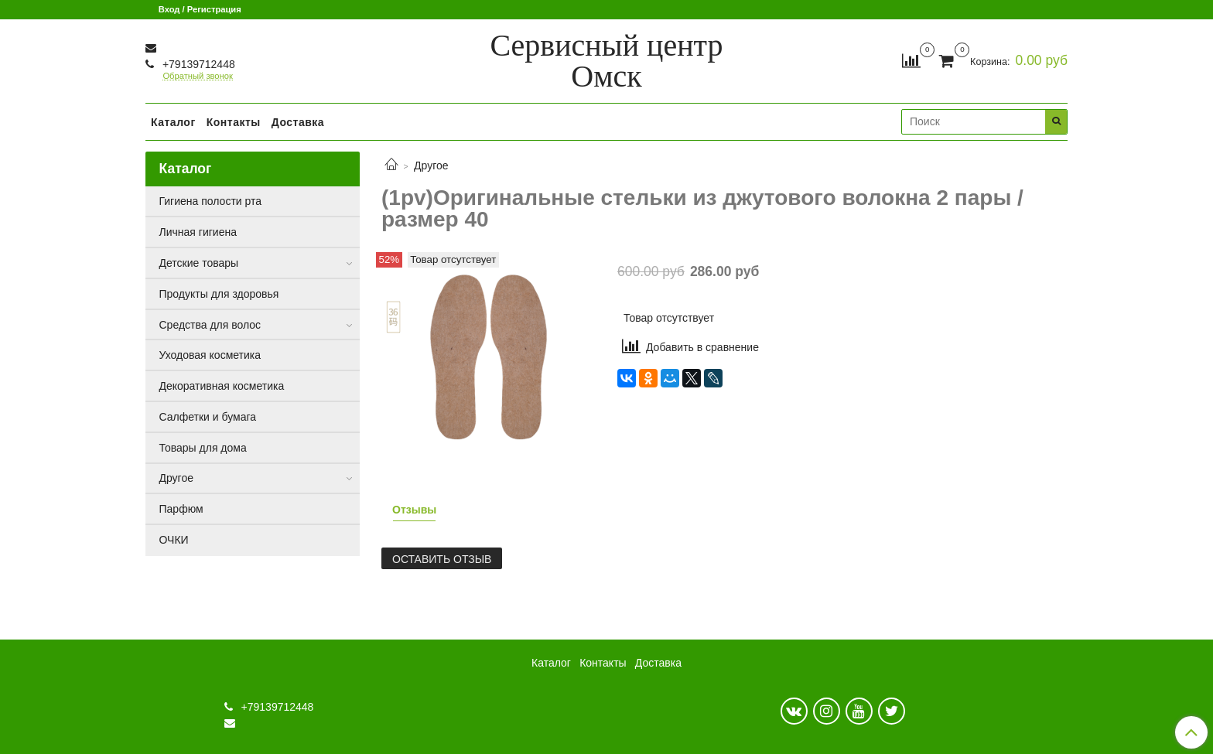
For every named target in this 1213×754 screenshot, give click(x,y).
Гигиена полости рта (210, 201)
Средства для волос (210, 325)
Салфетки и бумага (208, 417)
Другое (431, 165)
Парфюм (181, 509)
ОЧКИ (174, 540)
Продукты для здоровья (219, 294)
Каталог (173, 122)
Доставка (298, 122)
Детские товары (199, 263)
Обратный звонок (197, 76)
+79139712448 (197, 64)
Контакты (234, 122)
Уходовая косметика (210, 355)
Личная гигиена (198, 232)
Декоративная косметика (222, 386)
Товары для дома (203, 448)
